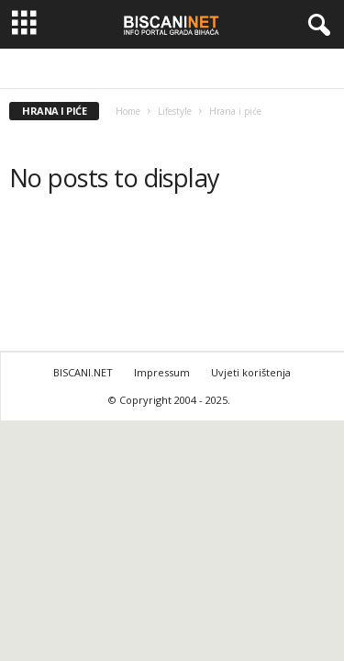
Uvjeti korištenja (251, 372)
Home (128, 111)
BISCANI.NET (83, 372)
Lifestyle (175, 111)
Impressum (162, 372)
